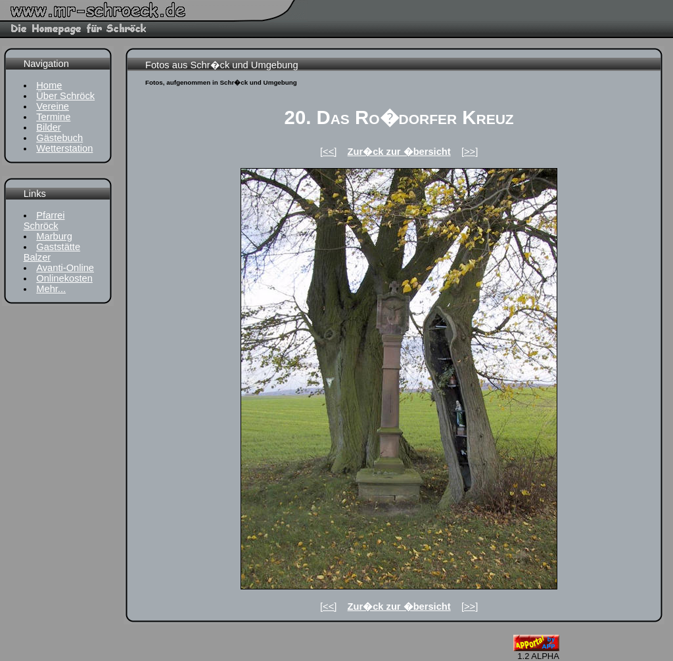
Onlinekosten (64, 278)
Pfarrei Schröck (44, 220)
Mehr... (51, 289)
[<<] (328, 151)
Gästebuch (59, 138)
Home (49, 85)
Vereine (52, 106)
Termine (53, 117)
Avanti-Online (65, 268)
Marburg (54, 236)
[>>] (469, 151)
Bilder (48, 127)
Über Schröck (65, 96)
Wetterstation (64, 148)
